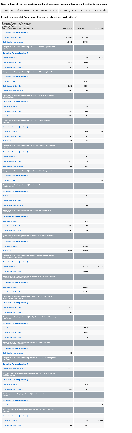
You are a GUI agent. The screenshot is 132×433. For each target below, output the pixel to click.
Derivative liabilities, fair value (13, 42)
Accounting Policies (68, 10)
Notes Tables (85, 10)
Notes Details (100, 10)
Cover (5, 10)
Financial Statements (20, 10)
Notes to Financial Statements (44, 10)
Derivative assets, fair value (12, 37)
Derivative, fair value (10, 58)
